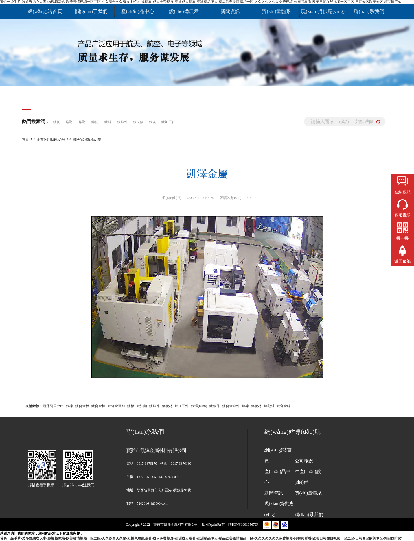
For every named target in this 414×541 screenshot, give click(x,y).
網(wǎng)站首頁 (45, 11)
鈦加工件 (168, 122)
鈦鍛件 (122, 122)
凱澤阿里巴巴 (53, 406)
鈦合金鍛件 (231, 406)
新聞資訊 (230, 11)
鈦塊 (153, 122)
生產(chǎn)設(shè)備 (308, 477)
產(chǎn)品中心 (137, 11)
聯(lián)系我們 (369, 11)
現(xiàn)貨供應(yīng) (323, 11)
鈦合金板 (82, 406)
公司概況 (304, 460)
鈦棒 (69, 406)
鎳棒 (245, 406)
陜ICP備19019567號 (243, 524)
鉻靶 (69, 122)
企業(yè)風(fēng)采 (51, 139)
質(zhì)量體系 (276, 11)
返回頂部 (402, 261)
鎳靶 (94, 122)
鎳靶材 (269, 406)
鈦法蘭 (138, 122)
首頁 (25, 139)
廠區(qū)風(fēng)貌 (87, 139)
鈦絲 (107, 122)
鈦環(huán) (199, 406)
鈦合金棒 (98, 406)
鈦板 (130, 406)
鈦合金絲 (283, 406)
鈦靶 (57, 122)
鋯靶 (82, 122)
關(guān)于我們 (91, 11)
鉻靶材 (167, 406)
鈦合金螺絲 (116, 406)
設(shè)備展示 (183, 11)
